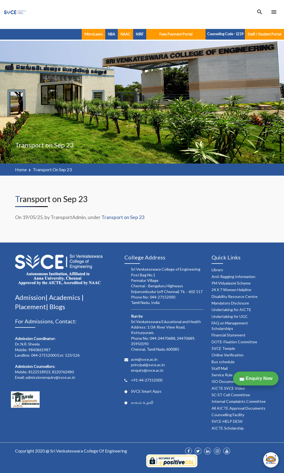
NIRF (140, 34)
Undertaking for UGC (230, 316)
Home (21, 169)
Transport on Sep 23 (52, 169)
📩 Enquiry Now (256, 378)
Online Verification (228, 355)
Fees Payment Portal (175, 34)
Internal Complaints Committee (239, 401)
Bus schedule (223, 361)
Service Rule (222, 375)
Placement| (32, 307)
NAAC (125, 34)
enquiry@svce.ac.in (147, 370)
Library (217, 269)
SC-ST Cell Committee (231, 394)
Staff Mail (220, 368)
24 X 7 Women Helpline (231, 289)
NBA (111, 34)
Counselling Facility (228, 414)
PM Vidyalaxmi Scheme (231, 283)
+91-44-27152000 (146, 380)
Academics (65, 297)
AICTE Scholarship (228, 428)
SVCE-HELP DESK (227, 421)
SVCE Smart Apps (146, 391)
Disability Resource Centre (234, 296)
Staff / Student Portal (264, 34)
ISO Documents (225, 381)
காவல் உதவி (142, 402)
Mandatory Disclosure (230, 303)
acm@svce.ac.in (144, 359)
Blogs (57, 307)
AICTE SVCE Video (228, 388)
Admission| (32, 297)
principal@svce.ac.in (148, 364)
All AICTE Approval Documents (238, 408)
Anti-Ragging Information (233, 276)
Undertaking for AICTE (231, 309)
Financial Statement (228, 335)
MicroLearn (93, 34)
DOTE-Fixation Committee (234, 341)
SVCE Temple (223, 348)
